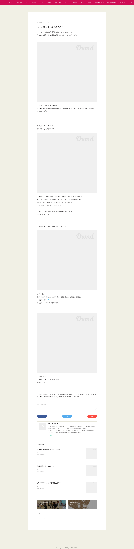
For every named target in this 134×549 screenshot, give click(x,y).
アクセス (67, 2)
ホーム (10, 2)
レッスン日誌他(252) (41, 404)
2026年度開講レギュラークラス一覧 (116, 2)
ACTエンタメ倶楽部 (86, 2)
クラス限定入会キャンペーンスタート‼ (48, 449)
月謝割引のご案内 (99, 2)
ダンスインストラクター (32, 2)
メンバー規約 (58, 2)
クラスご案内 (19, 2)
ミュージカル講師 (46, 2)
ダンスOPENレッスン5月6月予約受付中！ (49, 483)
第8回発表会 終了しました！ (45, 466)
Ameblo (75, 2)
